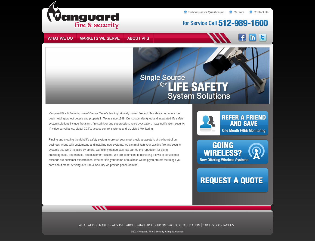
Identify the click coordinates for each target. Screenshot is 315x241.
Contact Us (261, 12)
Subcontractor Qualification (206, 12)
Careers (239, 12)
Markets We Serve (111, 225)
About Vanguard (139, 225)
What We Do (88, 225)
